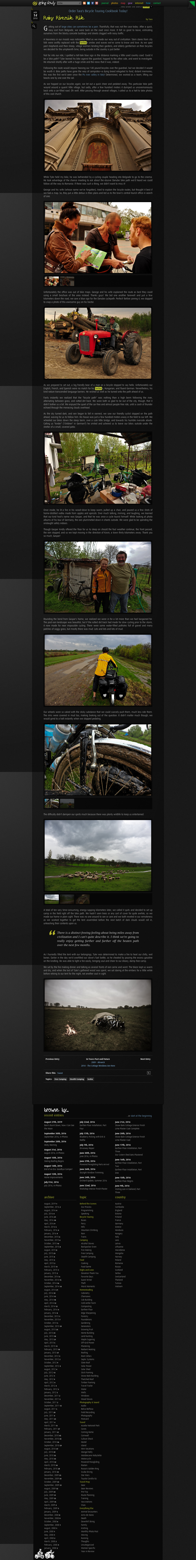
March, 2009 (50, 1505)
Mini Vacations (87, 1449)
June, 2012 (49, 1376)
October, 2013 (50, 1323)
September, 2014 (52, 1286)
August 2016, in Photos (54, 1153)
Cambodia (119, 1207)
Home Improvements (53, 1177)
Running (84, 1538)
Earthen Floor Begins (124, 1181)
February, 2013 (51, 1349)
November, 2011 (51, 1399)
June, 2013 (49, 1336)
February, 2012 (51, 1389)
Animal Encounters (89, 1512)
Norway (118, 1257)
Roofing (84, 1352)
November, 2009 (51, 1478)
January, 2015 (50, 1273)
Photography (86, 1415)
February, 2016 (51, 1230)
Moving (84, 1535)
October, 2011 (50, 1402)
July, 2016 (48, 1213)
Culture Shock (87, 1439)
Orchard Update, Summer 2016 (93, 1180)
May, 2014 (49, 1300)
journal (105, 3)
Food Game (86, 1266)
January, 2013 (50, 1352)
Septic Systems (87, 1359)
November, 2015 (51, 1240)
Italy (117, 1237)
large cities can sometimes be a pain (80, 26)
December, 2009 (51, 1475)
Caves (83, 1429)
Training (84, 1498)
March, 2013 (50, 1346)
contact (157, 3)
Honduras (119, 1230)
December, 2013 (51, 1316)
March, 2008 (50, 1541)
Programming (87, 1210)
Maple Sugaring (88, 1339)
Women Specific (88, 1548)
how (148, 3)
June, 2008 (49, 1531)
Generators (86, 1326)
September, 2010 (52, 1445)
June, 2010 (49, 1455)
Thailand (119, 1280)
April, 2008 (49, 1538)
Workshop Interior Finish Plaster (93, 1189)
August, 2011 (50, 1409)
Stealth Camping (77, 1079)
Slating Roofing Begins (54, 1161)
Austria (118, 1204)
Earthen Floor (87, 1309)
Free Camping (60, 1079)
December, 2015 (51, 1237)
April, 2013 (49, 1343)
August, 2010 (50, 1449)
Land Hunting (87, 1336)
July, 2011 (48, 1412)
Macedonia (120, 1250)
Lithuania (119, 1247)
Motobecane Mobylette (91, 1455)
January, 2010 (50, 1472)
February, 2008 (51, 1545)
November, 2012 (51, 1359)
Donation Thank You (90, 1273)
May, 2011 (49, 1419)
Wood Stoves (86, 1399)
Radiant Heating (88, 1349)
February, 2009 (51, 1508)
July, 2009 (48, 1492)
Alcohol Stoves (87, 1243)
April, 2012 (49, 1382)
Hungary (118, 1233)
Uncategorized (87, 1545)
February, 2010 (51, 1468)
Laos (117, 1240)
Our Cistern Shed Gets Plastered (129, 1155)
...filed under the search (134, 6)
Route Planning (87, 1495)
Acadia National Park (90, 1425)
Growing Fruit (87, 1329)
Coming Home (87, 1432)
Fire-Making (86, 1250)
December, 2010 (51, 1435)
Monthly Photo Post (89, 1531)
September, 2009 (52, 1485)
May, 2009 (49, 1498)
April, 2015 (49, 1263)
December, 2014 (51, 1276)
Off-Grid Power (87, 1343)
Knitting (84, 1528)
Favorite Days (87, 1276)
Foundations (86, 1319)
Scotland (119, 1270)
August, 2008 (50, 1528)
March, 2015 (50, 1266)
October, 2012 (50, 1362)
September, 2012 (52, 1366)
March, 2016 (50, 1227)
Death (83, 1518)
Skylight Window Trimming (91, 1172)
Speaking (85, 1213)
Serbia (90, 1079)
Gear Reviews (87, 1488)
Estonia (118, 1213)
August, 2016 (50, 1210)
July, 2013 (48, 1333)
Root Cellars (86, 1356)
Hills (83, 1227)
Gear (83, 1485)
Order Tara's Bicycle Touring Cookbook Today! (98, 11)
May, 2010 (49, 1459)
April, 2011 (49, 1422)
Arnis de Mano (87, 1515)
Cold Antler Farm (88, 1303)
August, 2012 (50, 1369)
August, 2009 (50, 1488)
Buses (83, 1220)
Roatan (84, 1465)
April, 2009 (49, 1502)
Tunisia (118, 1283)
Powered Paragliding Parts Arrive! (94, 1164)
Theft (83, 1283)
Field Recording (88, 1412)
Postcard (85, 1419)
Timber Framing (88, 1382)
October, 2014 (50, 1283)
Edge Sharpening (88, 1313)
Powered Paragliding (90, 1462)
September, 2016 (52, 1207)
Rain (83, 1233)
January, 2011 (50, 1432)
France (118, 1220)
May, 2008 (49, 1535)
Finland (118, 1217)
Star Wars (85, 1475)
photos (114, 3)
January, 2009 (50, 1512)
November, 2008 (51, 1518)
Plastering (85, 1346)
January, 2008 (50, 1548)
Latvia (117, 1243)
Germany (119, 1223)
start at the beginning (141, 1115)
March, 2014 (50, 1306)
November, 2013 (51, 1319)
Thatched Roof (87, 1379)
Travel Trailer (87, 1386)
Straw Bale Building (89, 1376)
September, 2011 (52, 1405)
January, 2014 (50, 1313)
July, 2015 (48, 1253)
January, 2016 (50, 1233)
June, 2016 (49, 1217)
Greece (118, 1227)
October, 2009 (50, 1482)
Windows (85, 1396)
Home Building (87, 1333)
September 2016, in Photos (56, 1137)
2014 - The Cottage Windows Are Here (98, 1066)
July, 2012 (48, 1372)
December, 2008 (51, 1515)
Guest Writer (86, 1280)
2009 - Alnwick (98, 1062)
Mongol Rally (87, 1452)
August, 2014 (50, 1290)
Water (83, 1389)
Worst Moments (88, 1286)
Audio (83, 1405)
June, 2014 (49, 1296)
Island (83, 1445)
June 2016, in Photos (89, 1156)
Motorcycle (86, 1459)
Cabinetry (85, 1293)
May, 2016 (49, 1220)
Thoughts (85, 1541)
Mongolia (119, 1253)
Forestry (84, 1316)
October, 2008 (50, 1521)
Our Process (86, 1207)
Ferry (83, 1223)
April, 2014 (49, 1303)
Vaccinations (86, 1502)
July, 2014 (48, 1293)
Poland (118, 1260)
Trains (83, 1237)
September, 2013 (52, 1326)
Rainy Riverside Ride (64, 18)
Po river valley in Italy (93, 74)
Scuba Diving (86, 1472)
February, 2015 (51, 1270)
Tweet (60, 1073)
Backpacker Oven (88, 1247)
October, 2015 (50, 1243)
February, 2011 (51, 1429)
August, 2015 (50, 1250)
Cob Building (86, 1300)
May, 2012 (49, 1379)
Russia (118, 1266)
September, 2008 (52, 1525)
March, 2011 (50, 1425)
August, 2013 (50, 1329)
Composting (86, 1306)
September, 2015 (52, 1247)
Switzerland (120, 1276)
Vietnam (118, 1286)
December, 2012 (51, 1356)
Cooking (84, 1263)
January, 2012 (50, 1392)
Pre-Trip (84, 1492)
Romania (119, 1263)
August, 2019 (50, 1204)
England (118, 1210)
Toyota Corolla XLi (89, 1478)
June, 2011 (49, 1415)
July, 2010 (48, 1452)
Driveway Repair (87, 1148)
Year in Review (87, 1551)
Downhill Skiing (88, 1521)
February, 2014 (51, 1309)
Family (84, 1525)
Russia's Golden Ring (90, 1468)
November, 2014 (51, 1280)
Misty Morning (50, 1145)
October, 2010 (50, 1442)
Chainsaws (85, 1296)
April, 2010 (49, 1462)
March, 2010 (50, 1465)
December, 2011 (51, 1396)
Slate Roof (85, 1362)
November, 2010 (51, 1439)
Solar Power (86, 1366)
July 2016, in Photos (53, 1185)
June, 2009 (49, 1495)
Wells (83, 1392)
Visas (83, 1505)
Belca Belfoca (87, 1409)
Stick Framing (87, 1372)
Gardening (85, 1323)
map (123, 3)
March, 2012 (50, 1386)
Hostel (84, 1442)
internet (139, 3)
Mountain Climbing (89, 1230)
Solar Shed (85, 1369)
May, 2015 (49, 1260)
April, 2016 (49, 1223)
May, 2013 (49, 1339)
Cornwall (85, 1435)
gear (130, 3)
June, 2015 (49, 1257)
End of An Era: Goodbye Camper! (58, 1169)
